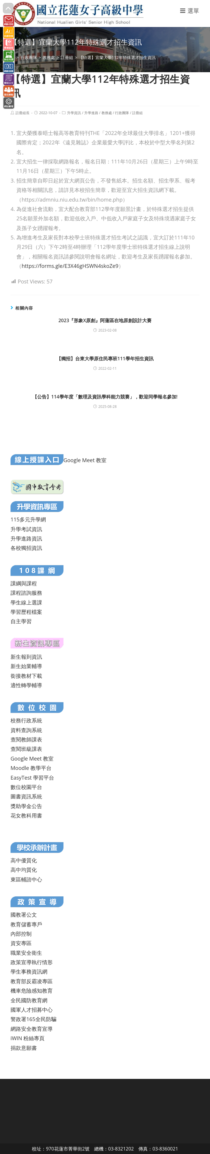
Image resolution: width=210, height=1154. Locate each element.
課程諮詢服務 (26, 592)
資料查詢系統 (26, 730)
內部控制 (21, 933)
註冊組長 (23, 112)
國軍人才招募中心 (32, 1009)
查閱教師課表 (26, 739)
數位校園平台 (26, 786)
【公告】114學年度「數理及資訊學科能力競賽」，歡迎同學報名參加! (105, 396)
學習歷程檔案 (26, 611)
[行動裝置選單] (189, 11)
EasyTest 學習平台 (32, 777)
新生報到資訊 (26, 656)
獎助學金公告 (26, 806)
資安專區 (21, 943)
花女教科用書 (26, 815)
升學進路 (91, 112)
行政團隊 (122, 112)
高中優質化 (24, 860)
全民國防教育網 (29, 1000)
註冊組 (137, 112)
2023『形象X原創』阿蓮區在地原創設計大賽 (105, 320)
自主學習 (21, 621)
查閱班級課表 (26, 748)
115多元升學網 (28, 519)
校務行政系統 (26, 720)
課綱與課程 (24, 583)
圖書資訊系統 (26, 796)
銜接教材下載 (26, 675)
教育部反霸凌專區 (32, 981)
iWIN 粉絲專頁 (27, 1038)
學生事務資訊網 (29, 971)
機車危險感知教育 (32, 990)
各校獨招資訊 (26, 547)
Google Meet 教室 (84, 460)
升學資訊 (74, 112)
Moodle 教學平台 (31, 767)
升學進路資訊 (26, 538)
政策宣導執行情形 (32, 962)
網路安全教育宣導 (32, 1028)
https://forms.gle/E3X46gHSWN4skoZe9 (70, 265)
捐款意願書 (24, 1047)
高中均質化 (24, 869)
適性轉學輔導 (26, 685)
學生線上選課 (26, 602)
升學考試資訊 (26, 529)
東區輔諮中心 (26, 879)
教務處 (106, 112)
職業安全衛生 (26, 952)
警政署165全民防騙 (33, 1019)
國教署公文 (24, 914)
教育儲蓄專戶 (26, 924)
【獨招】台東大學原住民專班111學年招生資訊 (104, 358)
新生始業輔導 (26, 666)
